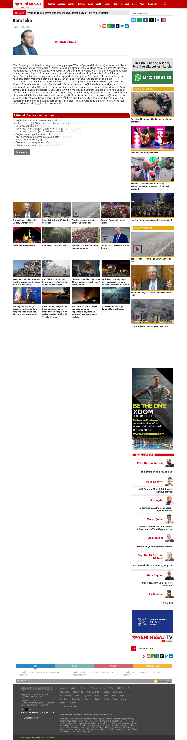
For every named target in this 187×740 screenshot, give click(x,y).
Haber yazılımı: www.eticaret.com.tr (38, 738)
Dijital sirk (167, 603)
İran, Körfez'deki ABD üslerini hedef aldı (149, 326)
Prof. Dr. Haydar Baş (150, 463)
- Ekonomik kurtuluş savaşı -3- (31, 145)
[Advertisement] (71, 176)
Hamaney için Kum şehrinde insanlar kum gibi (85, 246)
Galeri (77, 695)
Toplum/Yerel (78, 692)
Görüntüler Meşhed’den (24, 245)
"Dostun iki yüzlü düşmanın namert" (155, 546)
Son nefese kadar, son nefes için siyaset (152, 565)
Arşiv (142, 4)
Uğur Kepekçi (154, 481)
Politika (81, 4)
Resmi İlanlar (153, 4)
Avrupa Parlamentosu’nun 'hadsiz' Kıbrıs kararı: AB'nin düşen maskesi (155, 528)
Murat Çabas (155, 519)
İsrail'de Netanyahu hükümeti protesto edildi (151, 220)
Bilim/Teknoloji (65, 695)
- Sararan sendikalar (26, 126)
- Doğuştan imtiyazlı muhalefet (32, 134)
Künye (97, 699)
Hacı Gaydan (155, 575)
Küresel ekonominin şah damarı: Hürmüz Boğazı (113, 307)
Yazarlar (51, 4)
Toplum (107, 4)
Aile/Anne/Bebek (93, 692)
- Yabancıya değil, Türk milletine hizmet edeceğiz (42, 123)
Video (134, 4)
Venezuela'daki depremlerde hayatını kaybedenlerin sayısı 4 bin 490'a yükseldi (67, 12)
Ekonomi (71, 4)
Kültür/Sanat (64, 692)
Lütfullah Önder (64, 42)
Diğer (122, 695)
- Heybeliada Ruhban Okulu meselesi (35, 120)
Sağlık (98, 4)
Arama (123, 699)
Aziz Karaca (155, 538)
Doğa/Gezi (87, 695)
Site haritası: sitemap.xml (68, 706)
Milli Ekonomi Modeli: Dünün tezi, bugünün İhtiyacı (155, 490)
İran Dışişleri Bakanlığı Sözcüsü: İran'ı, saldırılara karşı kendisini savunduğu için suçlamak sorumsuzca (25, 310)
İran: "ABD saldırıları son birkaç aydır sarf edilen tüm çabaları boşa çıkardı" (55, 282)
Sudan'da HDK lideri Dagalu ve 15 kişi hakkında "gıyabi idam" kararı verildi (86, 282)
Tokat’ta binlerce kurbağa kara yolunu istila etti (84, 221)
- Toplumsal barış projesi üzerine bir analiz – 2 (40, 128)
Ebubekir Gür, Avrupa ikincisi (144, 152)
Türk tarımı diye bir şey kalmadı (157, 471)
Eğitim (105, 695)
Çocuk (106, 692)
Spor (116, 4)
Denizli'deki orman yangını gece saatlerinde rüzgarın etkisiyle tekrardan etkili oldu (115, 282)
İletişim (106, 699)
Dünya (90, 4)
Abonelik (63, 703)
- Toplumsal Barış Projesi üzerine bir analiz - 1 (40, 131)
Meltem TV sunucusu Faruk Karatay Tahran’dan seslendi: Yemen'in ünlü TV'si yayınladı (150, 186)
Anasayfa (63, 688)
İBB (129, 695)
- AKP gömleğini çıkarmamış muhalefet (36, 136)
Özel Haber (64, 699)
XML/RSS (73, 703)
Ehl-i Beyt (125, 4)
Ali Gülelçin (156, 594)
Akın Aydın (156, 500)
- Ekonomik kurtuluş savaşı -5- (31, 142)
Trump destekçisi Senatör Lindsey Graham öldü (25, 221)
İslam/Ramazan (118, 692)
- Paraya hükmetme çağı (28, 139)
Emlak (114, 695)
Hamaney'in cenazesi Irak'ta (55, 245)
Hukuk (97, 695)
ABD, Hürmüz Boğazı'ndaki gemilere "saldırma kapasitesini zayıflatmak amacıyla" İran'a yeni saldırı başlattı (84, 311)
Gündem (61, 4)
